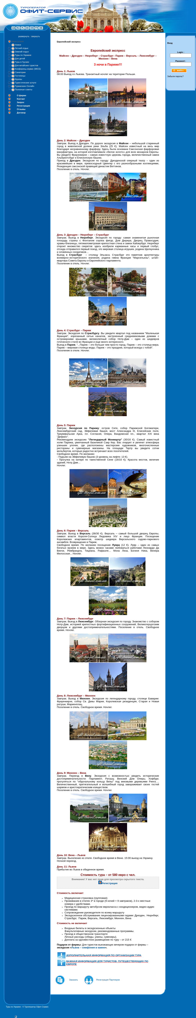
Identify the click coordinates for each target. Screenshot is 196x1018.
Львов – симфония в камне (88, 947)
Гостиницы (20, 76)
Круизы (18, 79)
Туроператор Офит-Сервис (36, 1007)
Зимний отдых (22, 51)
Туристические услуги (25, 82)
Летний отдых (21, 48)
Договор (21, 112)
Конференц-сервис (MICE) (28, 69)
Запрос (20, 102)
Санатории (20, 72)
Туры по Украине (23, 55)
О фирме (21, 95)
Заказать (73, 980)
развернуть (23, 36)
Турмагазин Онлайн (24, 86)
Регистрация (23, 106)
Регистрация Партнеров (108, 980)
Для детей (20, 58)
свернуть (35, 36)
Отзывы (21, 109)
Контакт (21, 99)
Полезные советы (23, 89)
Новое (18, 45)
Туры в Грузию (22, 62)
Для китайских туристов (26, 65)
